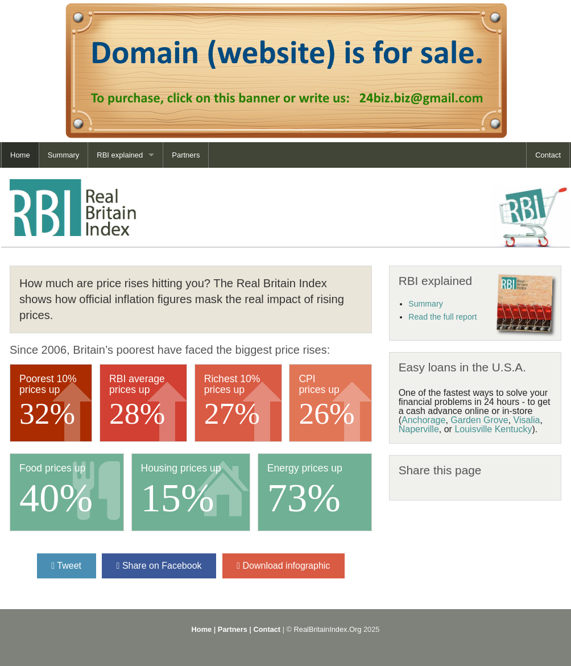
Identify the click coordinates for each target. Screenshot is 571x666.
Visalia (527, 420)
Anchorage (423, 420)
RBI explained (120, 155)
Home (20, 155)
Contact (548, 155)
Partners (186, 155)
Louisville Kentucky (493, 429)
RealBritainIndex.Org (328, 629)
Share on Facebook (159, 565)
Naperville (419, 429)
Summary (64, 155)
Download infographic (283, 565)
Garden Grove (479, 420)
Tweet (66, 565)
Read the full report (442, 316)
